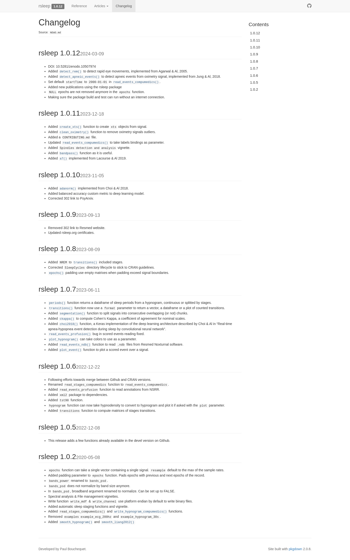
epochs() (56, 273)
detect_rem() (70, 71)
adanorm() (68, 188)
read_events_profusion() (70, 334)
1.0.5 (254, 82)
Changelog (124, 6)
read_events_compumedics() (136, 82)
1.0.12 (255, 33)
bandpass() (69, 153)
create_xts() (70, 127)
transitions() (85, 262)
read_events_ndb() (75, 345)
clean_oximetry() (74, 132)
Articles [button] (101, 6)
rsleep (44, 6)
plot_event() (70, 350)
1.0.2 (254, 89)
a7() (63, 158)
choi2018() (69, 324)
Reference (79, 6)
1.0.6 (254, 75)
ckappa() (67, 319)
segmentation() (72, 313)
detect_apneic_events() (79, 77)
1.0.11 (255, 40)
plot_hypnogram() (63, 339)
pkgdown (295, 549)
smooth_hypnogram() (76, 522)
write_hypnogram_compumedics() (140, 511)
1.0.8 (254, 61)
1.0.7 (254, 68)
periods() (57, 303)
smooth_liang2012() (118, 522)
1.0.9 (254, 54)
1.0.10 (255, 47)
